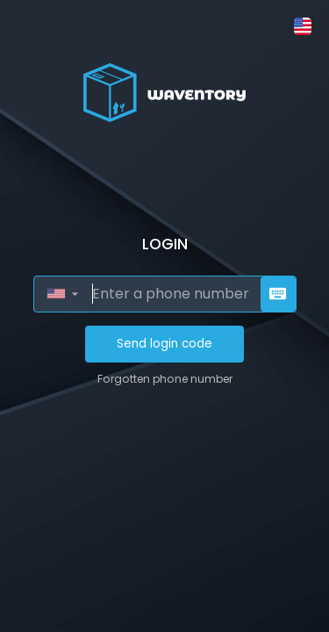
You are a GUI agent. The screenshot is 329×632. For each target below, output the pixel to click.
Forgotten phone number (164, 378)
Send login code (164, 343)
